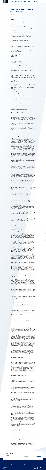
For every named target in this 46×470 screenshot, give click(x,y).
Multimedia (24, 1)
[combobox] (37, 1)
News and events (20, 1)
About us (12, 1)
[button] (37, 1)
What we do (16, 1)
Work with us (28, 1)
